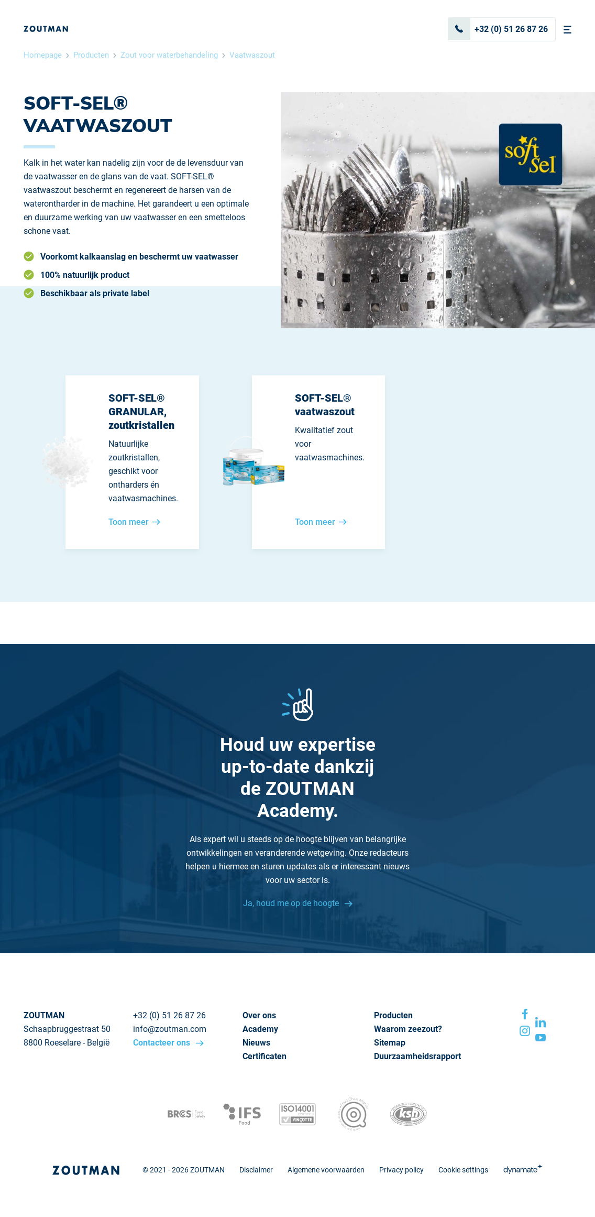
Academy (260, 1029)
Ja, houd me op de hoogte (292, 903)
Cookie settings (463, 1170)
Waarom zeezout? (408, 1029)
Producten (91, 55)
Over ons (259, 1015)
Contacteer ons (162, 1043)
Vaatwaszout (252, 55)
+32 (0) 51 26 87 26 (498, 29)
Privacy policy (401, 1170)
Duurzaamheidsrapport (417, 1056)
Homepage (43, 55)
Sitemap (389, 1043)
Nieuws (256, 1043)
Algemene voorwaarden (326, 1170)
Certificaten (265, 1056)
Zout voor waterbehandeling (169, 55)
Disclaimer (256, 1170)
